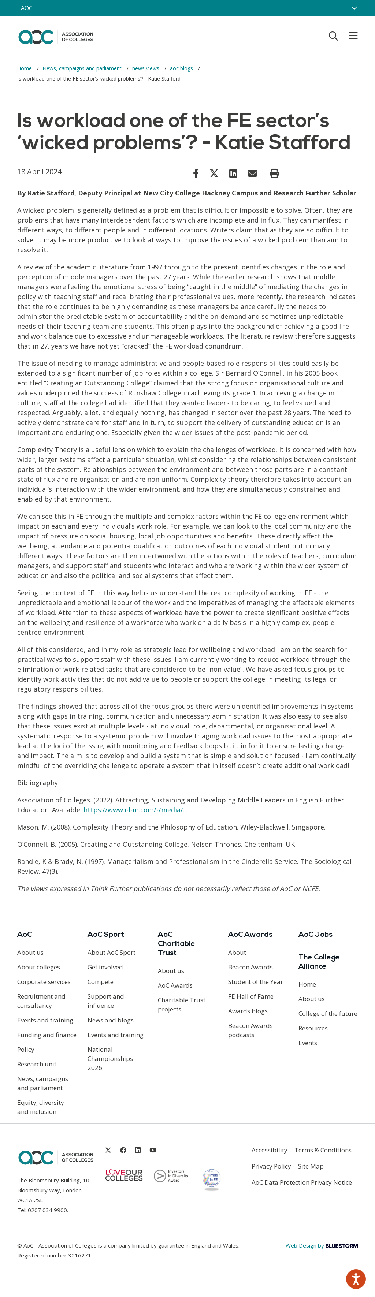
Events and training (45, 1020)
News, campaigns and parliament (82, 68)
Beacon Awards (250, 967)
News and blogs (111, 1020)
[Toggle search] (333, 36)
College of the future (327, 1013)
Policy (25, 1049)
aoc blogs (182, 68)
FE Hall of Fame (251, 996)
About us (30, 952)
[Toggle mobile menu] (348, 36)
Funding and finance (47, 1034)
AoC (24, 935)
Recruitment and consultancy (41, 1001)
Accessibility (269, 1150)
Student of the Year (255, 981)
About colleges (38, 967)
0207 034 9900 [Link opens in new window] (47, 1210)
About (237, 952)
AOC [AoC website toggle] (27, 8)
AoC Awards (175, 985)
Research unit (36, 1064)
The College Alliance (319, 962)
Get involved (105, 967)
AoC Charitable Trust (176, 944)
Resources (313, 1028)
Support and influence (106, 1001)
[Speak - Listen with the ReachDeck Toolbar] (356, 1279)
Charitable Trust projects (181, 1004)
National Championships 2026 (110, 1058)
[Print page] (274, 173)
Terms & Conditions (323, 1150)
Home (25, 68)
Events (307, 1043)
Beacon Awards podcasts (250, 1030)
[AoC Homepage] (55, 36)
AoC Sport (106, 935)
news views (146, 68)
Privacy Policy (271, 1166)
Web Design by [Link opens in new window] (322, 1245)
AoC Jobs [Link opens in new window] (315, 935)
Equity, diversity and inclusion (40, 1107)
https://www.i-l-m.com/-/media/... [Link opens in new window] (135, 809)
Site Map (311, 1166)
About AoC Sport (111, 952)
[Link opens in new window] (196, 173)
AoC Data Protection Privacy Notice (302, 1182)
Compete (101, 981)
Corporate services (44, 981)
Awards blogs (248, 1011)
